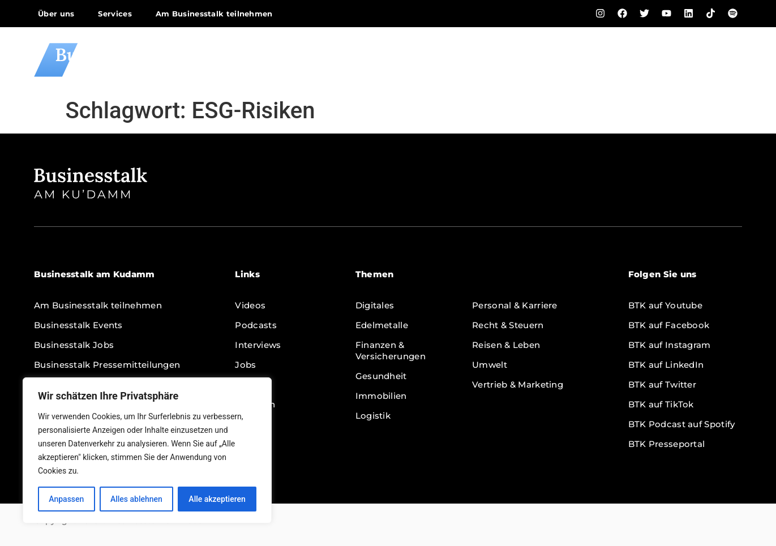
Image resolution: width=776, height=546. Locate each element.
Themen (714, 60)
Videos (412, 60)
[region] (147, 450)
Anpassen (66, 499)
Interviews (547, 60)
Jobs (607, 60)
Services (114, 13)
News (654, 60)
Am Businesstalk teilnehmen (214, 13)
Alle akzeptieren (216, 499)
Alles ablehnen (136, 499)
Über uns (56, 13)
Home (360, 60)
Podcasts (474, 60)
